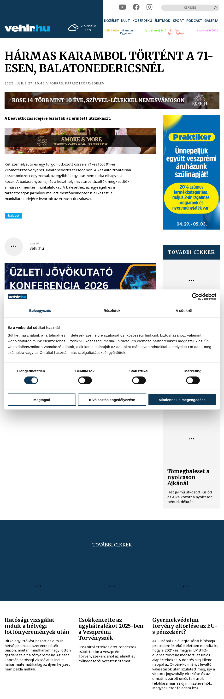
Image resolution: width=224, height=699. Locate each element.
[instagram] (150, 7)
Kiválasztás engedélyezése (112, 399)
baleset (13, 215)
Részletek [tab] (112, 310)
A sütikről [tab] (184, 310)
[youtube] (122, 7)
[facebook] (136, 7)
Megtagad (41, 399)
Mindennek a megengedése (182, 399)
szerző (34, 243)
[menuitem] (111, 20)
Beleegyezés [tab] (40, 310)
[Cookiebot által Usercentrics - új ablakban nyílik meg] (195, 296)
